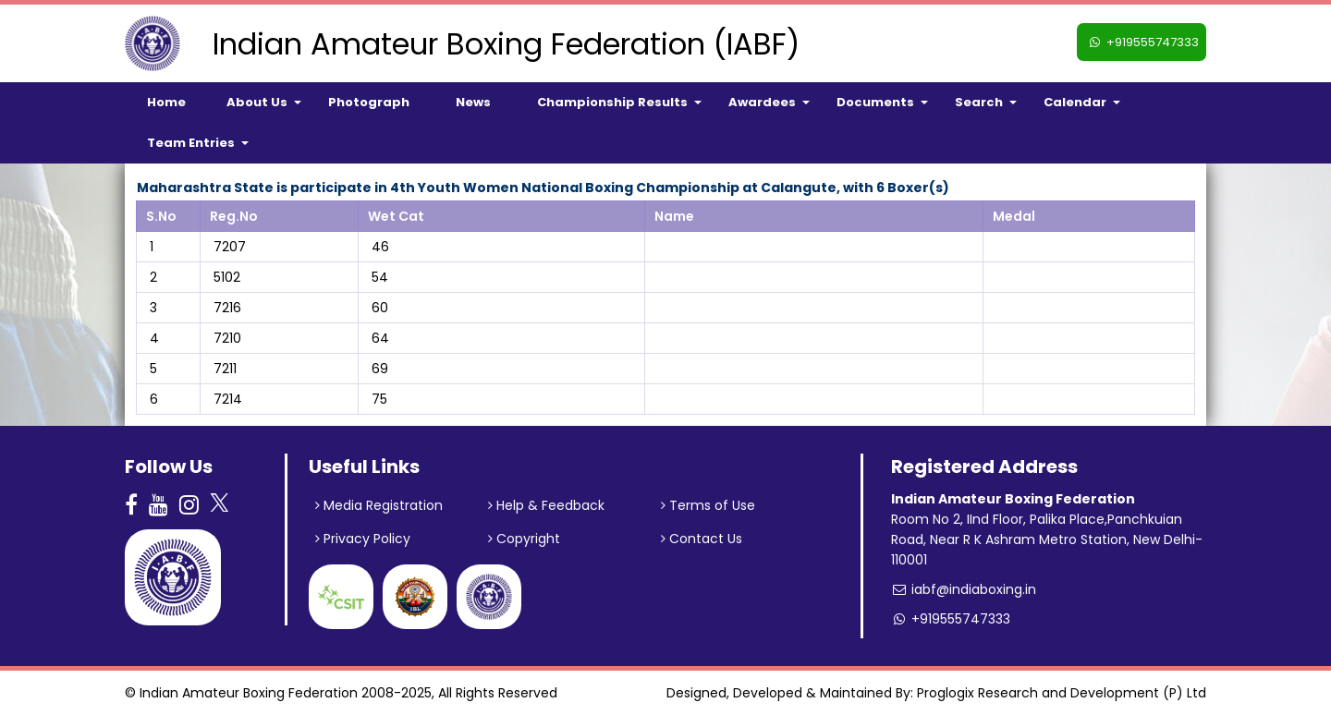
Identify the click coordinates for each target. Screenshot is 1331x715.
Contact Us (701, 538)
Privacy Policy (362, 538)
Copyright (524, 538)
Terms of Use (708, 505)
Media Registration (379, 505)
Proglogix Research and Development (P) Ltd (1061, 693)
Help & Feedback (546, 505)
